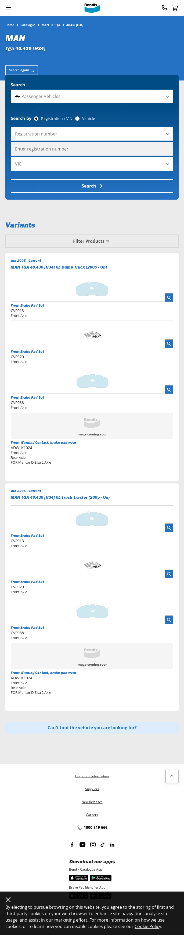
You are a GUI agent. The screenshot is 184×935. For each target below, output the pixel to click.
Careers (92, 814)
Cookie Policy (148, 926)
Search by (21, 118)
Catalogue (27, 25)
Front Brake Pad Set (27, 305)
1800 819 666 (92, 827)
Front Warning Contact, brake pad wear (43, 443)
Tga (57, 25)
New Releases (92, 802)
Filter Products (92, 241)
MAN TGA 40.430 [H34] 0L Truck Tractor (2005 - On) (60, 497)
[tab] (21, 70)
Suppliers (92, 789)
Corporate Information (92, 776)
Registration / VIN (57, 118)
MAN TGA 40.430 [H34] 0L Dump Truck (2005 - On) (59, 267)
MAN (45, 25)
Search (18, 85)
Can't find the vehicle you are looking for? (92, 728)
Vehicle (88, 118)
